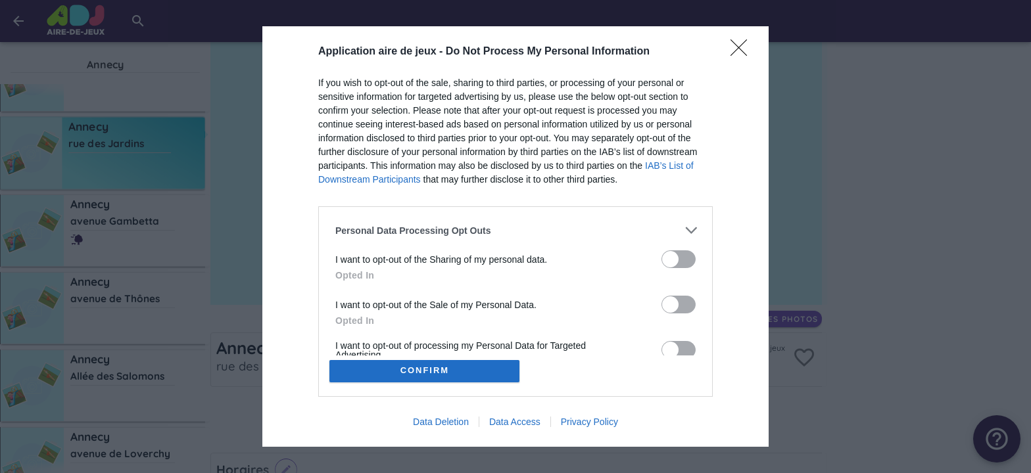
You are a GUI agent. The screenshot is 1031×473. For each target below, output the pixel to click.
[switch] (678, 259)
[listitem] (515, 230)
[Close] (743, 51)
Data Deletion (441, 422)
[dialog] (515, 236)
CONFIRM (425, 371)
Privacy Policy (589, 422)
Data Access (514, 422)
